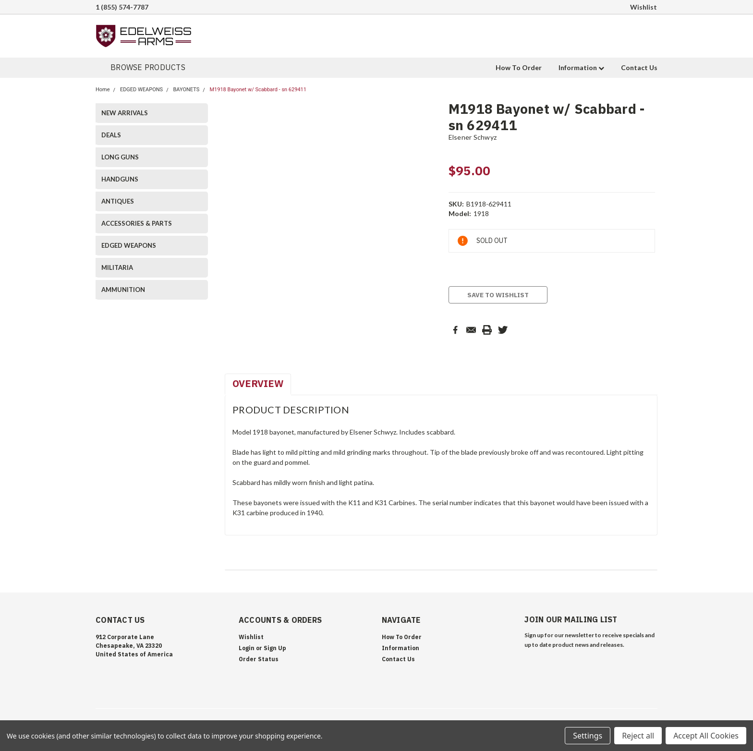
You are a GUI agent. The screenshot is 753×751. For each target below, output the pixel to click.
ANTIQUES (117, 201)
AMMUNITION (123, 289)
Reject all (638, 735)
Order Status (259, 659)
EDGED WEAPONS (141, 89)
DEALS (111, 135)
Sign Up (275, 648)
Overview (257, 383)
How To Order (519, 67)
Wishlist (643, 7)
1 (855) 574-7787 (122, 7)
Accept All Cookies (706, 735)
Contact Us (639, 67)
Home (103, 89)
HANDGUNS (119, 179)
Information (581, 67)
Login (247, 648)
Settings (587, 735)
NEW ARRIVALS (124, 113)
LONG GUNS (120, 157)
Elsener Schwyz (473, 137)
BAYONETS (186, 89)
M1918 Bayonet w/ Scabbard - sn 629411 (257, 89)
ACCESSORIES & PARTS (136, 223)
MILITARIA (117, 267)
